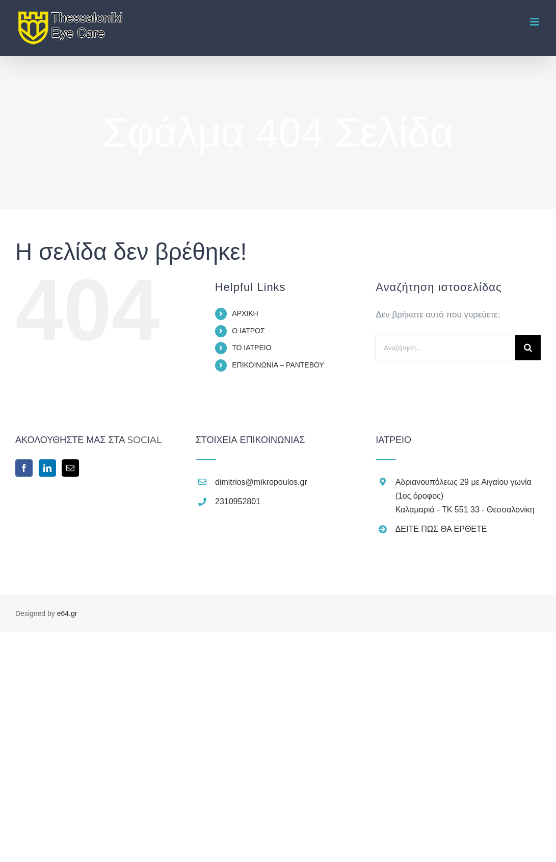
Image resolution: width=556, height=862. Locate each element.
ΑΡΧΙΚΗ (245, 313)
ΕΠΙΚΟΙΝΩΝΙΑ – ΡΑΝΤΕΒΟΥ (278, 365)
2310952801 (237, 501)
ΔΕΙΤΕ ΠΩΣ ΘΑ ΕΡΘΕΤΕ (441, 529)
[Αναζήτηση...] (445, 347)
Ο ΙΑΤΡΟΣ (248, 331)
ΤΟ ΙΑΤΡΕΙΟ (251, 347)
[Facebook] (24, 468)
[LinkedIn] (47, 468)
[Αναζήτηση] (528, 347)
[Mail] (70, 468)
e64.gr (67, 613)
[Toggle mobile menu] (535, 21)
